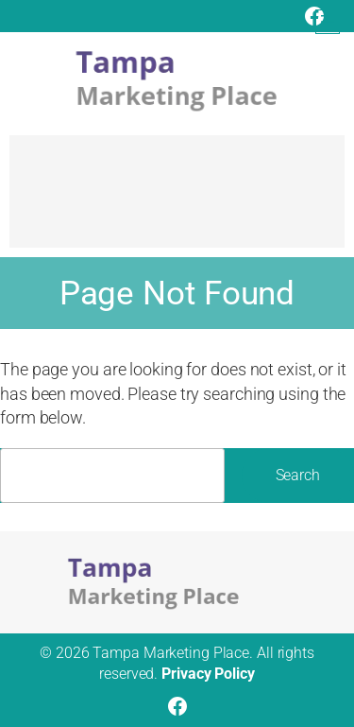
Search (298, 475)
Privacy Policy (208, 674)
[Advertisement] (177, 200)
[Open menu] (327, 21)
